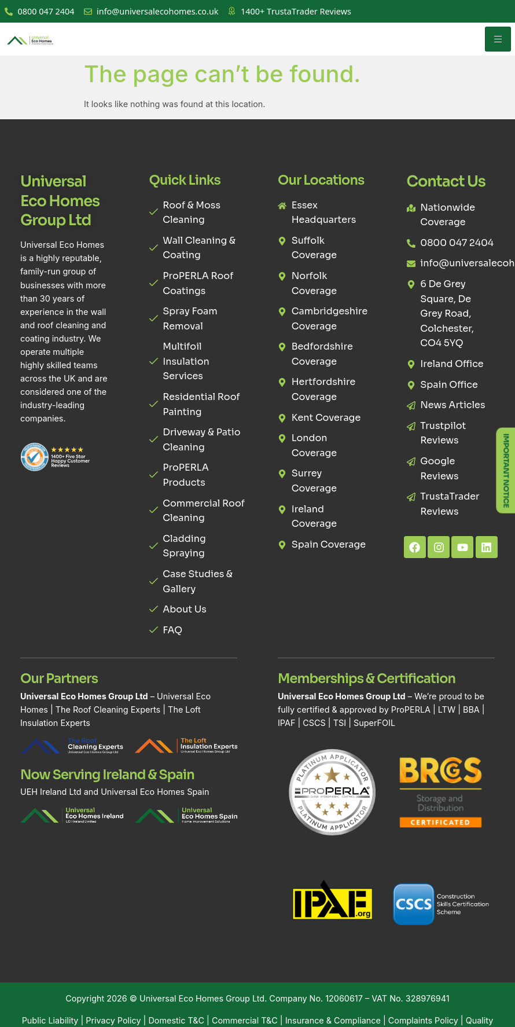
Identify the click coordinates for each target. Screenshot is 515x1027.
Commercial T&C (245, 1020)
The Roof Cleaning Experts (108, 709)
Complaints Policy (423, 1020)
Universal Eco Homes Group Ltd (201, 998)
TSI (340, 723)
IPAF (286, 723)
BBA (471, 709)
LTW (446, 709)
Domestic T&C (176, 1020)
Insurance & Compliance (333, 1020)
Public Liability (50, 1020)
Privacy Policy (113, 1020)
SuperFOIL (374, 723)
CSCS (314, 723)
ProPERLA (411, 709)
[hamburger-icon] (498, 39)
